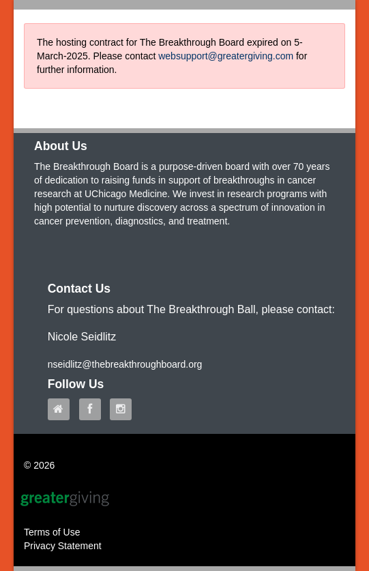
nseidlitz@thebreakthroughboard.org (125, 364)
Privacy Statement (63, 545)
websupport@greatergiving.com (225, 55)
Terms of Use (52, 532)
